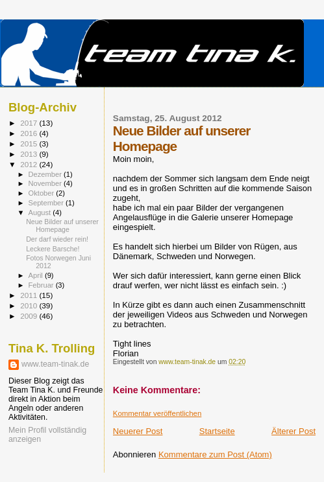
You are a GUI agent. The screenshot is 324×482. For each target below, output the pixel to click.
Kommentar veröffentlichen (157, 413)
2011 (29, 295)
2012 (29, 164)
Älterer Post (293, 431)
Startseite (217, 431)
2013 (29, 154)
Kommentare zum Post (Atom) (215, 454)
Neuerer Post (138, 431)
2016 (29, 133)
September (47, 203)
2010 (29, 305)
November (46, 183)
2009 (29, 316)
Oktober (42, 193)
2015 (29, 143)
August (41, 212)
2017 (29, 123)
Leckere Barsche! (52, 249)
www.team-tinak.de (55, 364)
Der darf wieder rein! (57, 239)
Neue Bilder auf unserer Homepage (62, 225)
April (37, 275)
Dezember (46, 174)
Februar (42, 285)
